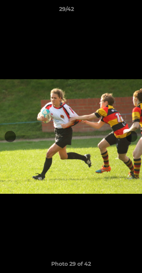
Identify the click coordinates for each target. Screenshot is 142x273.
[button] (114, 11)
